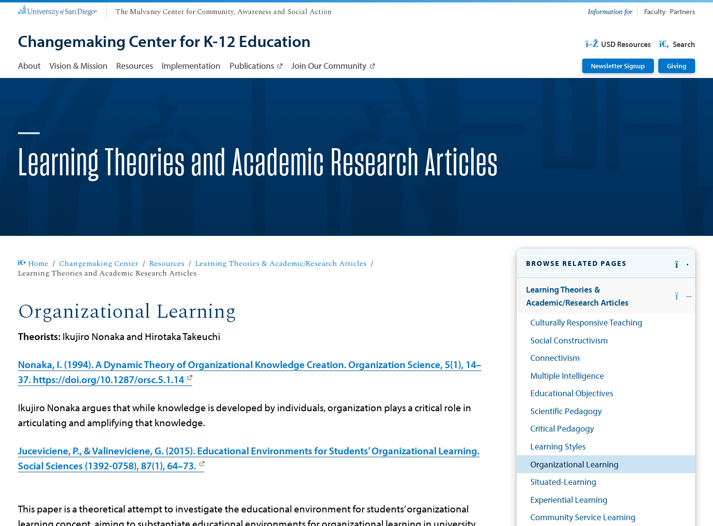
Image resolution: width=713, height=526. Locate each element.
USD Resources (618, 44)
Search (676, 44)
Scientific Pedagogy (566, 411)
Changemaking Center (98, 263)
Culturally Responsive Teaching (586, 322)
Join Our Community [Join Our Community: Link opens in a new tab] (328, 65)
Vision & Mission (78, 65)
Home (33, 263)
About (29, 65)
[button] (606, 263)
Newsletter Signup (618, 66)
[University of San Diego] (57, 9)
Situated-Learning (563, 481)
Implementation (191, 65)
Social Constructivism (569, 340)
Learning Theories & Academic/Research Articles (281, 263)
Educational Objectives (571, 393)
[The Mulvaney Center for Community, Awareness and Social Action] (223, 12)
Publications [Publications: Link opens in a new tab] (252, 65)
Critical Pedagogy (562, 428)
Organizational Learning (574, 464)
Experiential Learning (568, 499)
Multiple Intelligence (567, 375)
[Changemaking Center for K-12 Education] (164, 41)
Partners (682, 11)
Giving (676, 66)
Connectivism (555, 357)
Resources (134, 65)
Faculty (655, 11)
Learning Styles (558, 446)
